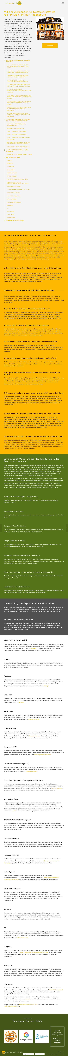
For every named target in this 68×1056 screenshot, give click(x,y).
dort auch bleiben (31, 771)
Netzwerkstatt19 (33, 719)
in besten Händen (22, 938)
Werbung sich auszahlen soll (42, 754)
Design (46, 686)
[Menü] (62, 3)
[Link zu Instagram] (61, 1052)
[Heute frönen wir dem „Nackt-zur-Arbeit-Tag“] (1, 528)
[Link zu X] (58, 1052)
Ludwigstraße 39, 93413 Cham (28, 1004)
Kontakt (21, 702)
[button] (3, 1052)
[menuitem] (62, 3)
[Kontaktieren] (50, 45)
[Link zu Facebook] (63, 1052)
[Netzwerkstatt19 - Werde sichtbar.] (13, 3)
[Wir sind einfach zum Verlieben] (67, 528)
